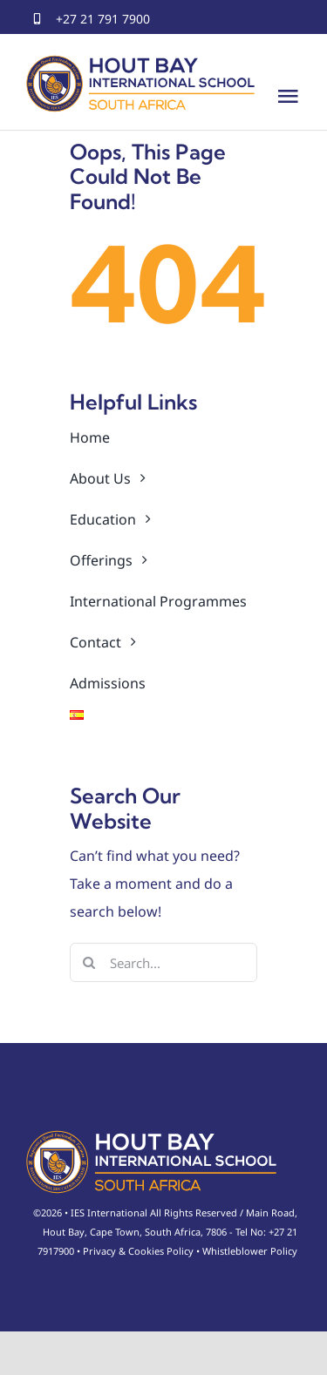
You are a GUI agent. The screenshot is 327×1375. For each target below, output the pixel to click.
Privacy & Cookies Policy (138, 1250)
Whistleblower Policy (249, 1250)
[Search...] (163, 962)
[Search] (89, 962)
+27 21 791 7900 (103, 18)
